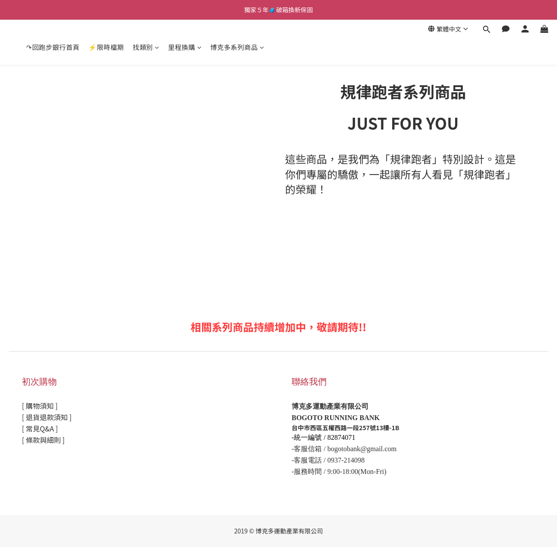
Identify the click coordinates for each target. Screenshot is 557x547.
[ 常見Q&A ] (40, 428)
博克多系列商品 (237, 47)
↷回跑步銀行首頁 (53, 47)
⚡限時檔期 (106, 47)
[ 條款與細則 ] (43, 440)
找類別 (146, 47)
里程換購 (185, 47)
